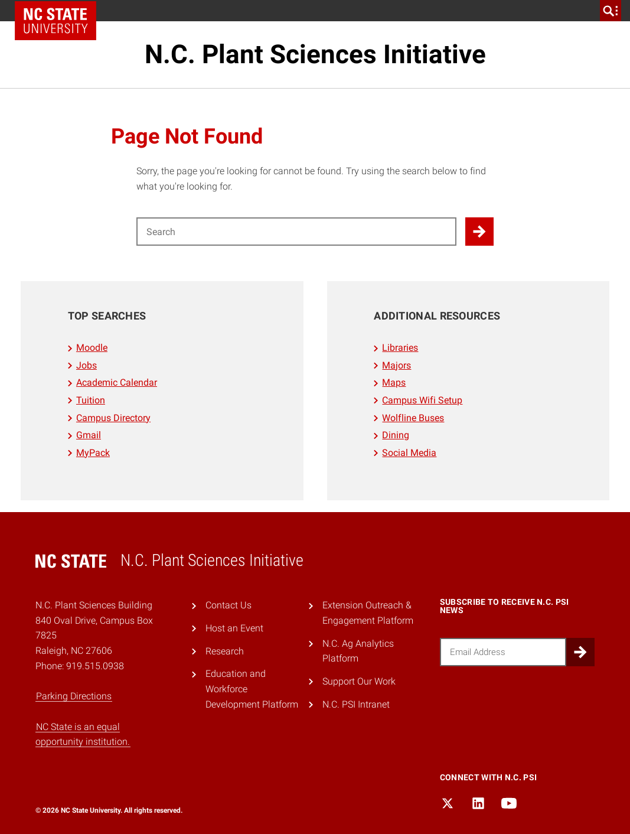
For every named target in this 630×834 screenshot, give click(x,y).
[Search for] (296, 231)
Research (224, 651)
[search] (610, 10)
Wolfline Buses (413, 417)
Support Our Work (359, 681)
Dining (395, 435)
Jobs (86, 365)
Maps (394, 382)
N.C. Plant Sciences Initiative (315, 54)
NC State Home (55, 20)
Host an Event (234, 628)
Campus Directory (113, 417)
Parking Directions (74, 696)
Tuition (90, 400)
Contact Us (228, 605)
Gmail (88, 435)
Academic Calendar (116, 382)
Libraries (400, 347)
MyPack (93, 452)
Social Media (409, 452)
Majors (396, 365)
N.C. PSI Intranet (356, 704)
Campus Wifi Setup (422, 400)
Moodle (91, 347)
